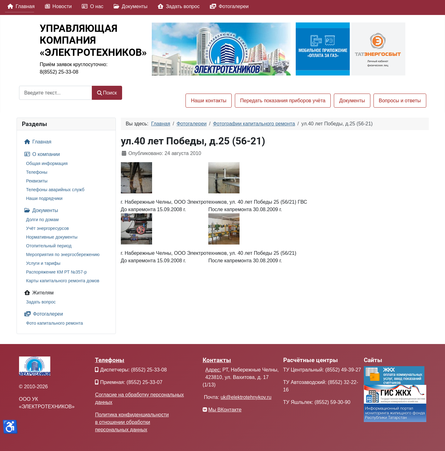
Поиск (107, 92)
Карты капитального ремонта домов (62, 280)
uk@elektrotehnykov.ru (245, 397)
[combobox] (55, 93)
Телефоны (36, 172)
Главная (20, 6)
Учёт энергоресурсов (47, 228)
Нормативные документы (52, 237)
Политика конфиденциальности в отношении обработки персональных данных (132, 422)
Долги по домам (42, 219)
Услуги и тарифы (43, 263)
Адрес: (213, 369)
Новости (57, 6)
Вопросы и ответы (400, 100)
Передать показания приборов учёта (282, 100)
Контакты (217, 360)
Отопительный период (49, 245)
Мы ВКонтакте (224, 409)
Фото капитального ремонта (54, 323)
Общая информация (47, 163)
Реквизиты (37, 180)
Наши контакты (208, 100)
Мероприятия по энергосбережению (63, 254)
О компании (41, 154)
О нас (91, 6)
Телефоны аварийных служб (55, 189)
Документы (129, 6)
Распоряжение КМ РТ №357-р (56, 271)
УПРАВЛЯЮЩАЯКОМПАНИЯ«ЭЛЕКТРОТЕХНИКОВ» (93, 40)
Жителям (38, 292)
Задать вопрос (177, 6)
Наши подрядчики (44, 198)
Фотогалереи (228, 6)
